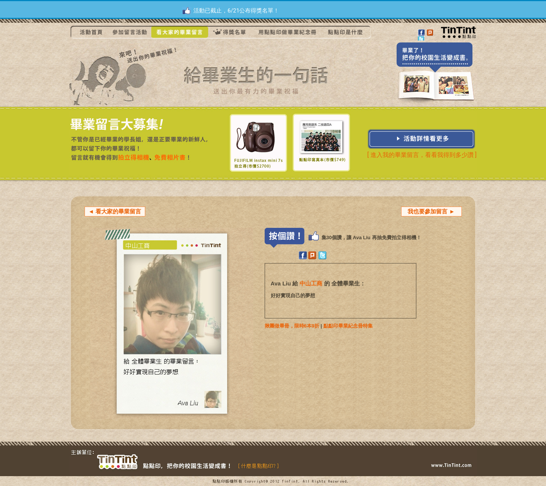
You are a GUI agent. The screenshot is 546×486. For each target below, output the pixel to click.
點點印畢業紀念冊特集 (348, 326)
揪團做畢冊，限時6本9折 (292, 326)
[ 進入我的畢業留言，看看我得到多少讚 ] (422, 154)
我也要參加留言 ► (431, 211)
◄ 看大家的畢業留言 (114, 211)
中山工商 (311, 283)
